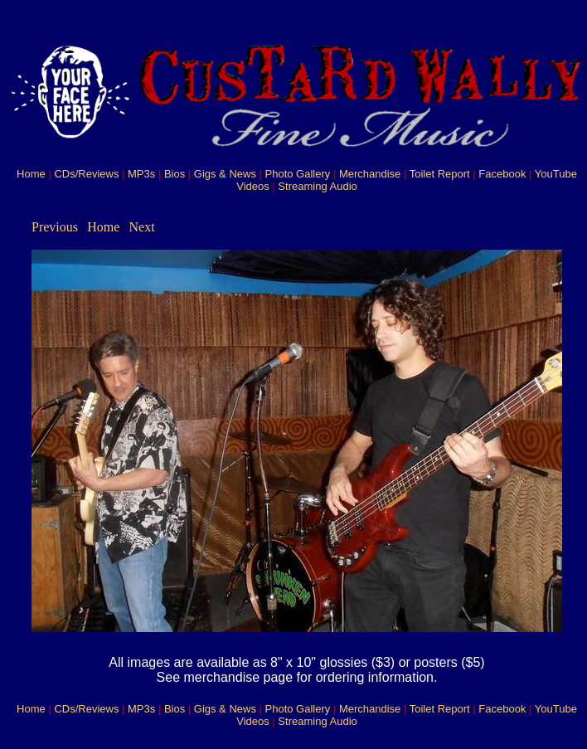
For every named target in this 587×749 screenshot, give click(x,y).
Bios (174, 174)
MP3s (141, 174)
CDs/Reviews (86, 174)
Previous (55, 227)
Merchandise (369, 174)
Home (31, 174)
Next (142, 227)
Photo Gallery (298, 174)
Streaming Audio (317, 186)
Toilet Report (440, 174)
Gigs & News (225, 174)
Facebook (502, 174)
